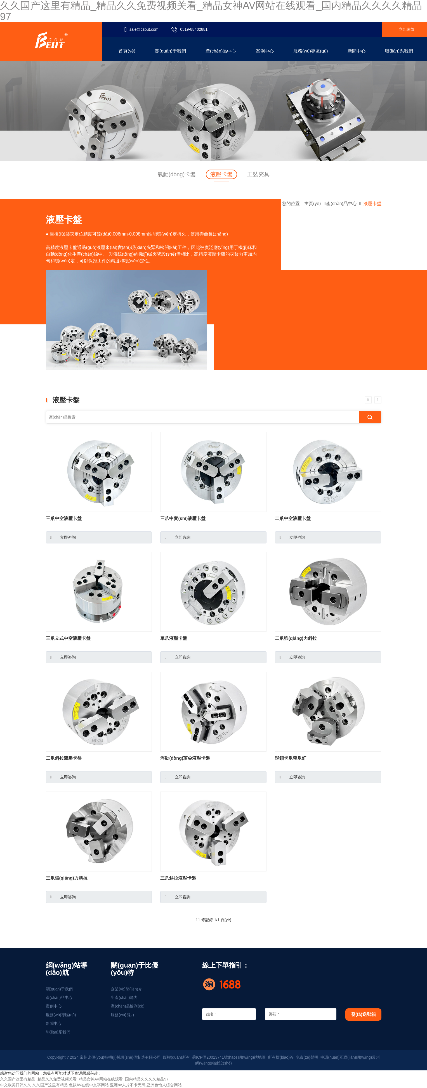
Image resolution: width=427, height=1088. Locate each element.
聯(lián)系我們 (58, 1032)
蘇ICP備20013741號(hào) (214, 1057)
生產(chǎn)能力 (124, 997)
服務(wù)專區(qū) (61, 1015)
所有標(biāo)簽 (281, 1057)
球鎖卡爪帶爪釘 (290, 758)
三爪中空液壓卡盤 (64, 518)
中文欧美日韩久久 (15, 1085)
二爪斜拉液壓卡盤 (64, 758)
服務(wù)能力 (122, 1015)
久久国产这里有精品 (50, 1085)
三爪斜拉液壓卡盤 (178, 878)
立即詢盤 (406, 29)
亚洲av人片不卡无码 (127, 1085)
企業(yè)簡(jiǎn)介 (126, 989)
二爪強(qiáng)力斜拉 (296, 638)
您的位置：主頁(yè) (301, 203)
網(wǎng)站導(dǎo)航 (67, 968)
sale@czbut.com (144, 29)
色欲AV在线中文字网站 (89, 1085)
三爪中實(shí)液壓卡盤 (183, 518)
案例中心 (54, 1006)
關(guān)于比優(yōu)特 (134, 968)
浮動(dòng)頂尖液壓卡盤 (185, 758)
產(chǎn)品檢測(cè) (127, 1006)
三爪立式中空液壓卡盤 (68, 638)
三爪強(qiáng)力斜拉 (67, 878)
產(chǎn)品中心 (341, 203)
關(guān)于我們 (59, 989)
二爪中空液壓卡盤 (293, 518)
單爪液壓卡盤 (173, 638)
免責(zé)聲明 (307, 1057)
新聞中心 (54, 1023)
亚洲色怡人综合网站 (164, 1085)
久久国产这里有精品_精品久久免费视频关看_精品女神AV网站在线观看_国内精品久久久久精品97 (84, 1079)
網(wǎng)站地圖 (252, 1057)
